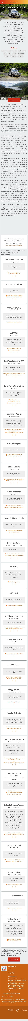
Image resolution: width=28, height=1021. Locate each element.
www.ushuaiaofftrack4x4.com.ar (14, 861)
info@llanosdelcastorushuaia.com (14, 554)
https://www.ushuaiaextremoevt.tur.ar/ (14, 834)
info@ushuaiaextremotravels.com (14, 833)
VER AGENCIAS (14, 959)
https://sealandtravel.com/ (14, 678)
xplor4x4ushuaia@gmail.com (14, 908)
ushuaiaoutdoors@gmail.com (14, 884)
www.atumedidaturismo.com (14, 297)
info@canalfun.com (14, 400)
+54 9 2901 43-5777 (14, 401)
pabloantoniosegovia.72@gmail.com (14, 859)
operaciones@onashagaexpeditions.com (14, 627)
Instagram (11, 972)
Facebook (11, 969)
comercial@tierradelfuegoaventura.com (14, 758)
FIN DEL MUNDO (14, 2)
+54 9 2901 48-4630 (14, 273)
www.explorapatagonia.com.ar (14, 456)
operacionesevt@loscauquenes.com (14, 429)
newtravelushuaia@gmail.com (14, 605)
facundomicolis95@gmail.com (14, 530)
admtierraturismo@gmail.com (14, 792)
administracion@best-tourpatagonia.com (14, 373)
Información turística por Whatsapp (10, 993)
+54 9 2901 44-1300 (14, 431)
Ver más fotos (14, 100)
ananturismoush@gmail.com (14, 322)
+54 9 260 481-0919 (14, 532)
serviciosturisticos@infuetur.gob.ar (14, 245)
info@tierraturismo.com (14, 791)
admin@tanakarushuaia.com (14, 727)
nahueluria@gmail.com (14, 582)
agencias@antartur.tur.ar (14, 348)
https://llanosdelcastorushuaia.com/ (14, 555)
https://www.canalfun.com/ (14, 403)
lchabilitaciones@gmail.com (14, 728)
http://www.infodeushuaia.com (14, 480)
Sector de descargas (7, 996)
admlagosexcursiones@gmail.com (14, 653)
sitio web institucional (10, 1003)
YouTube (11, 973)
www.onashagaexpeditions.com (14, 628)
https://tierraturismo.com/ (14, 794)
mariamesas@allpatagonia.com (14, 454)
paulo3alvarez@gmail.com (14, 272)
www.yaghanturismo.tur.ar (14, 940)
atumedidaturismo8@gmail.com (14, 295)
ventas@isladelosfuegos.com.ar (14, 505)
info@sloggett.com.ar (14, 702)
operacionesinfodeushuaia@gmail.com (14, 479)
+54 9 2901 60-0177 (14, 759)
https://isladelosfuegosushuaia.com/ (14, 507)
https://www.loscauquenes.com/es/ (14, 432)
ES (25, 2)
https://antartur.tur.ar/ (14, 350)
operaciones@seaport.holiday (14, 677)
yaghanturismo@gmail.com (14, 939)
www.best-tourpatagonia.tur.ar (14, 375)
